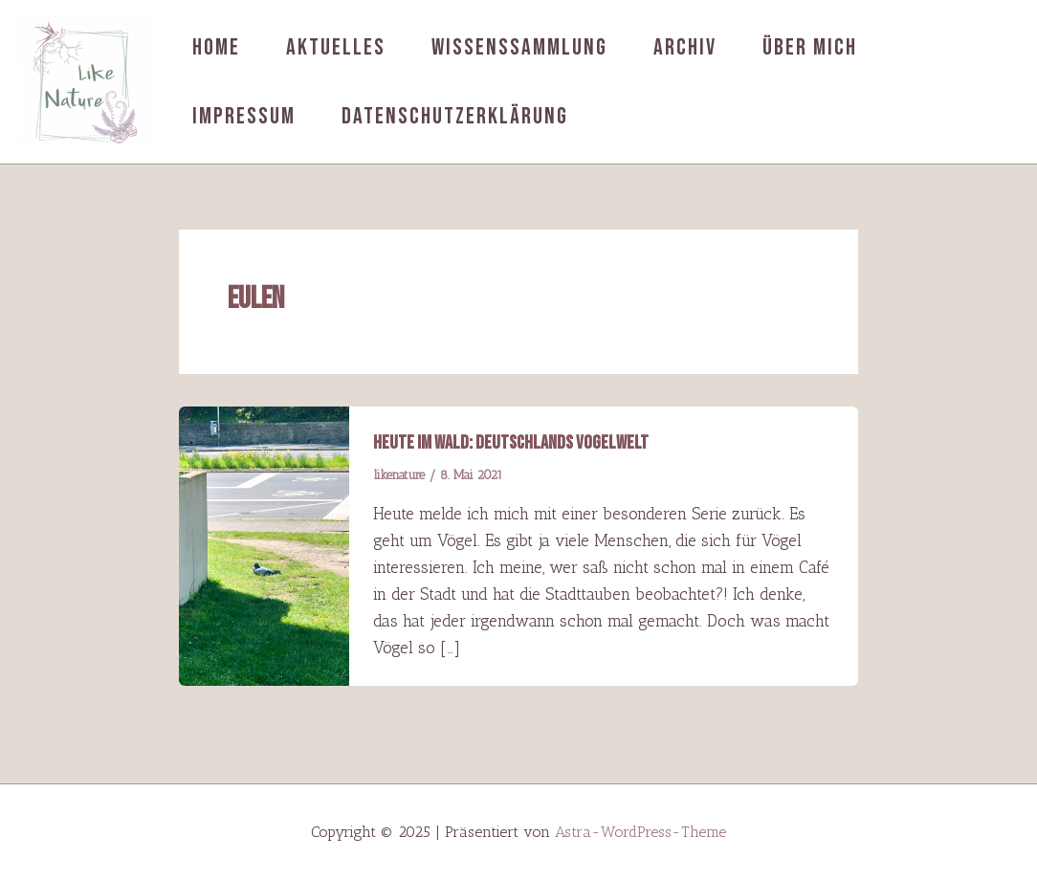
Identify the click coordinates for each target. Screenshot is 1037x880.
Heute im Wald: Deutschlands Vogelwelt (511, 442)
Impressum (244, 116)
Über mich (809, 47)
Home (216, 47)
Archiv (685, 47)
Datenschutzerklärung (455, 116)
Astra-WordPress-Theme (640, 832)
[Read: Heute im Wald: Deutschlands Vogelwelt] (264, 544)
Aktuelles (336, 47)
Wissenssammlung (519, 47)
